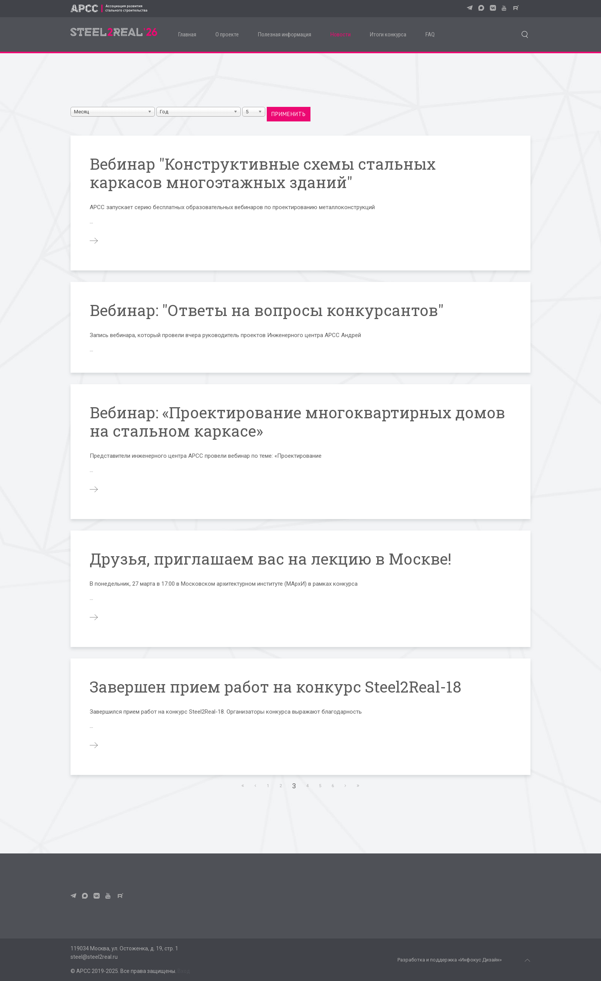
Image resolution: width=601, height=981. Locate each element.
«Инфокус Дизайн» (480, 960)
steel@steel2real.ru (94, 957)
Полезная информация (284, 34)
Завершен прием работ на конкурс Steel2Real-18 (275, 686)
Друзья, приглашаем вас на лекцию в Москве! (271, 559)
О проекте (227, 34)
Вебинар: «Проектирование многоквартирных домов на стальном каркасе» (297, 421)
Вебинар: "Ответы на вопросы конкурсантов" (267, 310)
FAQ (430, 34)
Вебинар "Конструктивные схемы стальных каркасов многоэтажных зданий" (263, 173)
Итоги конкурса (388, 34)
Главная (187, 34)
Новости (340, 34)
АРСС (83, 971)
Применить (288, 114)
